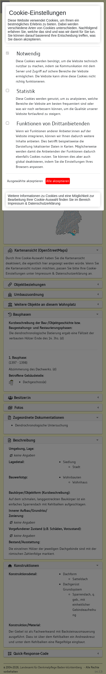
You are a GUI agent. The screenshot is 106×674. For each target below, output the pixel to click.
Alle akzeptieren (57, 181)
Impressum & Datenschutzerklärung (34, 203)
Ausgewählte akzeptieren (25, 181)
